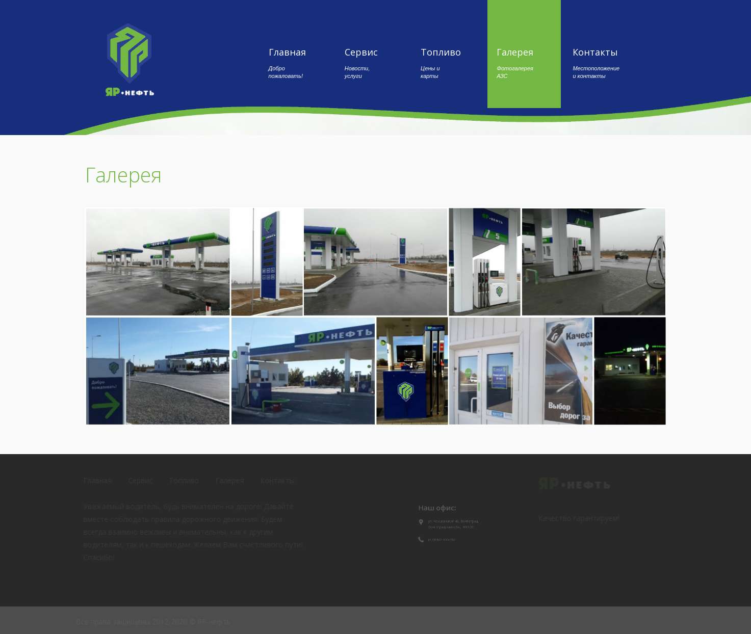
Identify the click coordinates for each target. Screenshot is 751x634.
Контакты (598, 63)
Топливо (441, 63)
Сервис (361, 63)
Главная (294, 63)
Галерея (515, 63)
